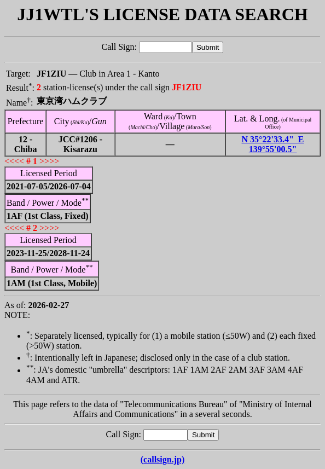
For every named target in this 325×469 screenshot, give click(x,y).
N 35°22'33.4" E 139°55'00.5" (273, 144)
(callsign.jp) (162, 459)
